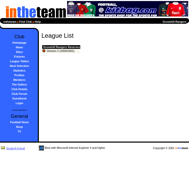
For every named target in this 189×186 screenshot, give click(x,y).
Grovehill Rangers (174, 21)
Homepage (19, 42)
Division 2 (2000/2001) (60, 50)
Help (38, 21)
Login (19, 103)
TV (19, 131)
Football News (19, 122)
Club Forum (19, 93)
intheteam (9, 21)
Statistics (19, 70)
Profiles (19, 75)
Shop (19, 126)
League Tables (19, 61)
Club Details (19, 89)
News (19, 47)
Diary (19, 51)
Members (19, 79)
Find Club (25, 21)
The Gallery (19, 84)
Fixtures (19, 56)
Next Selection (19, 65)
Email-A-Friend (13, 148)
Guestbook (19, 98)
